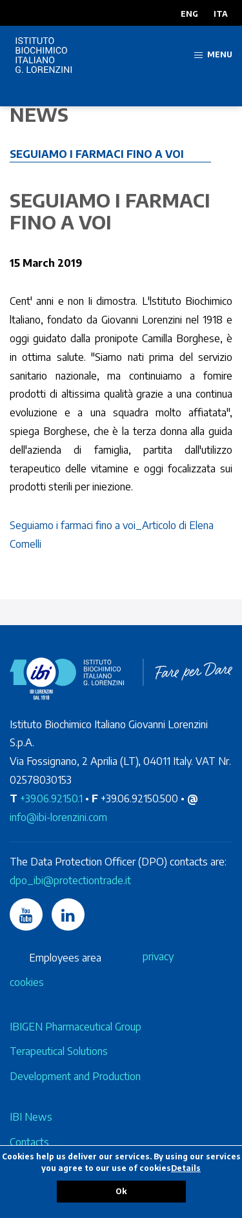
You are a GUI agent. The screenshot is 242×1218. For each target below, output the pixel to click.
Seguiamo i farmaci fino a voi (97, 154)
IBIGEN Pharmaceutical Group (75, 1026)
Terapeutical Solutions (59, 1051)
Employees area (65, 957)
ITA (221, 14)
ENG (189, 14)
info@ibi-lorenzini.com (58, 817)
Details (186, 1168)
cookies (27, 982)
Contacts (29, 1142)
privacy (158, 956)
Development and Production (75, 1076)
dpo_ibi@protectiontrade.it (70, 880)
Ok (121, 1191)
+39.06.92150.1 (51, 798)
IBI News (31, 1116)
